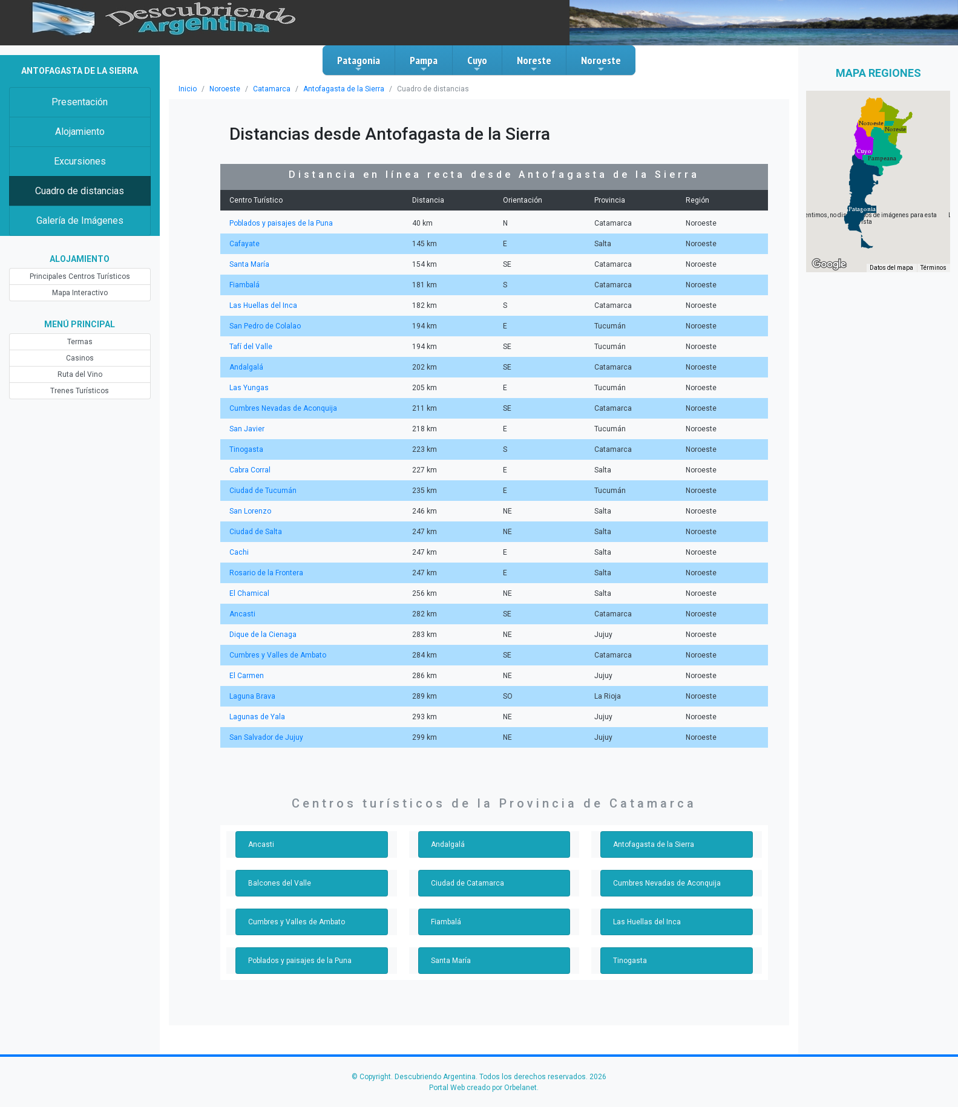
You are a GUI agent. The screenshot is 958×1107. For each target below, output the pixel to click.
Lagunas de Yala (257, 717)
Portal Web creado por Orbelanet (483, 1087)
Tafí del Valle (250, 346)
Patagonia (358, 63)
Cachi (239, 552)
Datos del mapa (891, 267)
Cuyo (477, 63)
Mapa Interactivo (80, 293)
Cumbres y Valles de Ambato (277, 655)
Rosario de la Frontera (266, 573)
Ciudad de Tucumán (263, 490)
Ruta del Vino (79, 374)
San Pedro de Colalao (265, 326)
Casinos (80, 358)
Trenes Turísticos (79, 391)
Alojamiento (80, 131)
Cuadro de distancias (79, 191)
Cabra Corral (250, 470)
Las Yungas (249, 388)
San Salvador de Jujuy (266, 737)
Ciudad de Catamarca (467, 883)
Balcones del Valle (279, 883)
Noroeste (601, 63)
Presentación (79, 102)
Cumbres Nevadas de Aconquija (283, 408)
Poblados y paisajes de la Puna (281, 223)
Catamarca (271, 89)
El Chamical (249, 593)
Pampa (424, 63)
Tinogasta (246, 449)
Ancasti (242, 614)
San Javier (246, 429)
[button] (862, 209)
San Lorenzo (250, 511)
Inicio (188, 89)
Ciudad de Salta (255, 531)
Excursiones (80, 161)
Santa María (249, 264)
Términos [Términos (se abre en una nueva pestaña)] (933, 267)
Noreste (534, 63)
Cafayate (244, 244)
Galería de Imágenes (79, 220)
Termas (80, 342)
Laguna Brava (252, 696)
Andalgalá (246, 367)
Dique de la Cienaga (263, 634)
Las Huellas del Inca (263, 305)
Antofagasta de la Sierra (343, 89)
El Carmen (246, 675)
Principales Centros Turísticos (80, 276)
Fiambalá (244, 285)
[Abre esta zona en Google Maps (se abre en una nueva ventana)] (829, 264)
